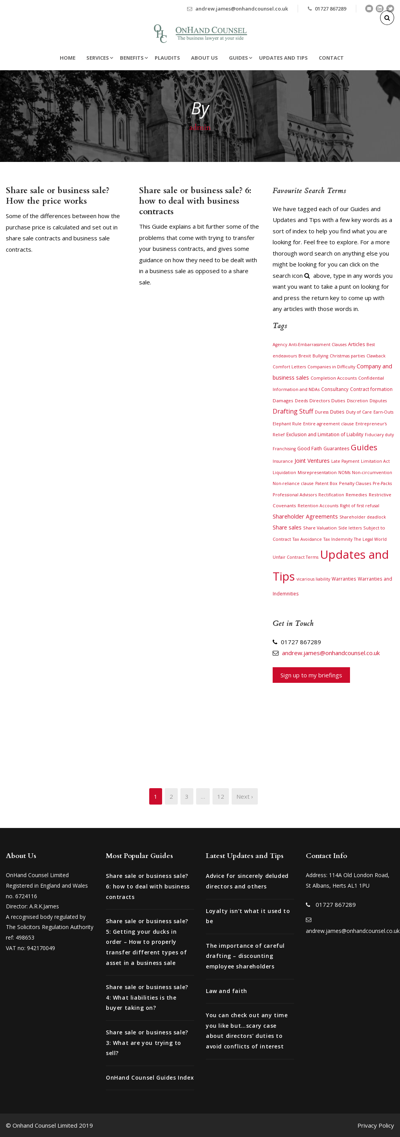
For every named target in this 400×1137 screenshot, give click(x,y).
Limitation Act (375, 461)
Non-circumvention (372, 472)
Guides (238, 57)
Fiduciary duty (379, 434)
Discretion (357, 400)
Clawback (376, 356)
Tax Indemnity (337, 539)
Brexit (304, 356)
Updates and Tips (283, 57)
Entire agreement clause (328, 423)
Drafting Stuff (293, 411)
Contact (331, 57)
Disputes (378, 400)
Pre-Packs (382, 483)
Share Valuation (320, 528)
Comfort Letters (289, 367)
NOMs (344, 472)
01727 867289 (330, 8)
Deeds (301, 400)
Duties (337, 412)
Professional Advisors (295, 494)
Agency (280, 344)
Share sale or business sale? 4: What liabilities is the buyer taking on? (147, 997)
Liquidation (284, 472)
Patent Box (326, 483)
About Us (204, 57)
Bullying (320, 356)
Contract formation (371, 389)
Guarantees (336, 448)
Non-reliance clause (293, 483)
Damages (283, 400)
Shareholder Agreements (305, 516)
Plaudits (167, 57)
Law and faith (226, 991)
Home (67, 57)
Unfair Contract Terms (295, 557)
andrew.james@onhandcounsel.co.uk (241, 8)
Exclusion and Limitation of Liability (324, 434)
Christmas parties (347, 356)
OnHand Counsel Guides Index (150, 1077)
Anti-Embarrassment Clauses (317, 344)
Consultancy (334, 389)
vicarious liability (313, 579)
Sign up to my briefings (311, 675)
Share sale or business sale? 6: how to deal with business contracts (195, 201)
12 (220, 796)
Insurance (283, 461)
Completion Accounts (334, 378)
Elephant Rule (287, 423)
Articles (356, 344)
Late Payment (345, 461)
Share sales (287, 527)
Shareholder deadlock (362, 517)
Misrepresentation (317, 472)
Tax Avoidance (307, 539)
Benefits (132, 57)
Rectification (331, 494)
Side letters (350, 528)
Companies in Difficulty (331, 367)
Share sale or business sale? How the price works (57, 196)
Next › (244, 796)
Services (97, 57)
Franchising (284, 448)
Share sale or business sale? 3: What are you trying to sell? (147, 1043)
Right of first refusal (359, 505)
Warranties (344, 579)
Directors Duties (327, 400)
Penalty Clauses (355, 483)
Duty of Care (359, 412)
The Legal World (370, 539)
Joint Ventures (312, 460)
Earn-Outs (383, 412)
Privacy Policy (375, 1125)
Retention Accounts (318, 505)
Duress (322, 412)
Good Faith (309, 448)
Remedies (356, 494)
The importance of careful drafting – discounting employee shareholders (245, 956)
